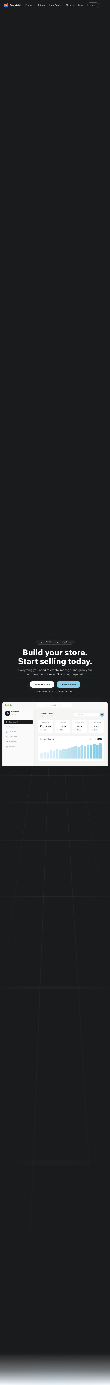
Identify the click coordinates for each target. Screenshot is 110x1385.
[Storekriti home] (12, 5)
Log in (93, 5)
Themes (70, 5)
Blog (80, 5)
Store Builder (55, 5)
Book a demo (68, 684)
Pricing (41, 5)
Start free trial (42, 684)
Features (29, 5)
